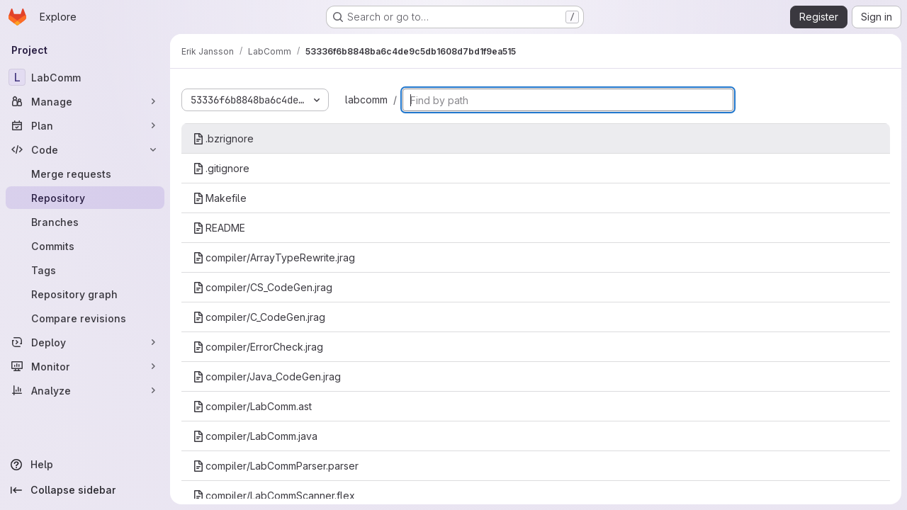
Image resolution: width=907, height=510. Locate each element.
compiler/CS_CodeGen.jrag (262, 287)
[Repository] (85, 197)
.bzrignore (223, 138)
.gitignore (221, 168)
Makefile (220, 198)
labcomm (366, 100)
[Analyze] (85, 390)
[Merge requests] (85, 173)
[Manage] (85, 101)
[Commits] (85, 245)
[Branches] (85, 221)
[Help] (85, 464)
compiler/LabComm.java (255, 436)
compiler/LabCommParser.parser (276, 466)
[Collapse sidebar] (85, 490)
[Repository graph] (85, 294)
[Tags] (85, 270)
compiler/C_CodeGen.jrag (259, 317)
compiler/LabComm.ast (252, 406)
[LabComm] (85, 77)
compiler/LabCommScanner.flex (274, 495)
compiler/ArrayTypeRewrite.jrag (274, 257)
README (219, 228)
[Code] (85, 149)
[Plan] (85, 125)
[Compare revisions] (85, 318)
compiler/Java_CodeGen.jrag (267, 376)
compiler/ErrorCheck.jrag (258, 347)
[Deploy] (85, 342)
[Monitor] (85, 366)
